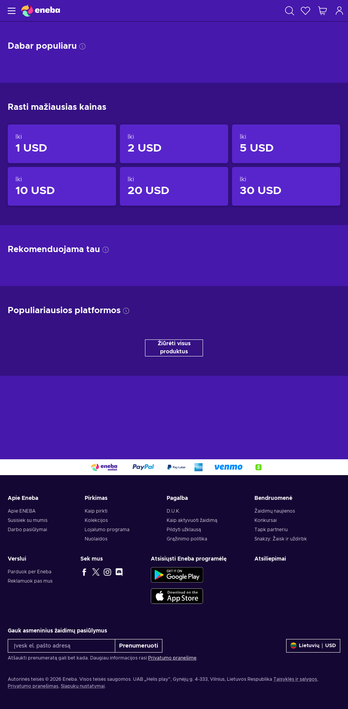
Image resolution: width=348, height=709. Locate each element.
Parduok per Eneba (29, 571)
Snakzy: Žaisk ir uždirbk (280, 539)
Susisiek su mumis (28, 520)
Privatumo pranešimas (33, 686)
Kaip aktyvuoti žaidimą (192, 520)
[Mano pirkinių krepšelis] (322, 10)
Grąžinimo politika (187, 539)
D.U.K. (173, 511)
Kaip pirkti (96, 511)
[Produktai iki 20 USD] (174, 186)
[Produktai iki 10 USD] (62, 186)
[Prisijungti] (339, 10)
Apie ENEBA (22, 511)
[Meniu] (10, 10)
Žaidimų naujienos (274, 511)
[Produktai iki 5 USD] (286, 143)
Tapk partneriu (271, 529)
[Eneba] (40, 11)
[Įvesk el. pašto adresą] (61, 646)
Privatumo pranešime (172, 658)
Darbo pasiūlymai (27, 529)
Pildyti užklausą (184, 529)
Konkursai (265, 520)
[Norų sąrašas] (305, 10)
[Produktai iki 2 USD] (174, 143)
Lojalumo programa (107, 529)
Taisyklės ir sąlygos (295, 679)
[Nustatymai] (313, 646)
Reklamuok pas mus (30, 581)
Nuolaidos (96, 539)
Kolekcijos (96, 520)
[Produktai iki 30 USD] (286, 186)
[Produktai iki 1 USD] (62, 143)
